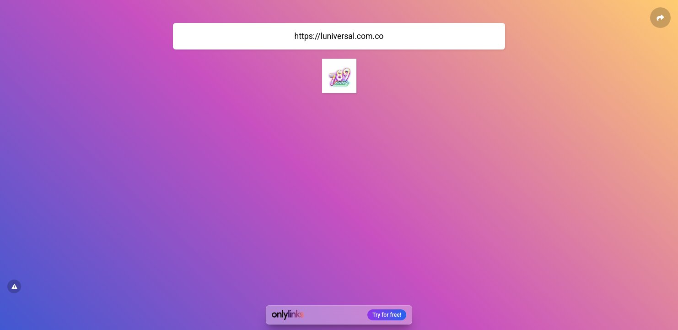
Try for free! (386, 315)
